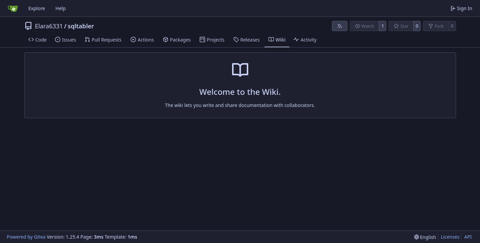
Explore (36, 8)
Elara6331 (49, 26)
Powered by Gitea (26, 237)
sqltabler (81, 26)
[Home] (12, 8)
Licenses (450, 237)
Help (60, 8)
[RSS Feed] (339, 26)
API (468, 237)
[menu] (425, 237)
